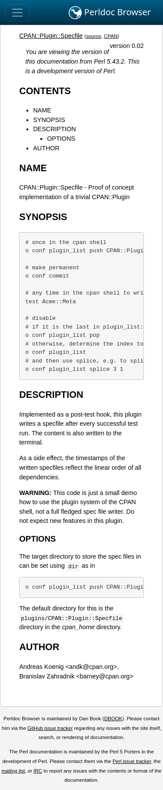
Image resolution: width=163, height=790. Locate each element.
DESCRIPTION (54, 128)
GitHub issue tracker (50, 728)
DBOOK (113, 718)
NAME (42, 110)
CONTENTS (45, 90)
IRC (37, 770)
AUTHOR (46, 148)
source (93, 36)
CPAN (110, 36)
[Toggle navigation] (17, 12)
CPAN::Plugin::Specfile (51, 35)
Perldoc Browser (110, 12)
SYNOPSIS (49, 119)
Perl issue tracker (132, 761)
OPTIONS (61, 138)
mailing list (13, 770)
